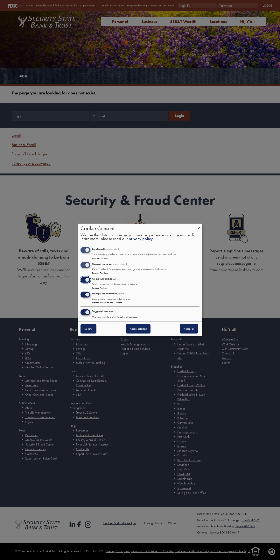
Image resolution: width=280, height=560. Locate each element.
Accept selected (138, 328)
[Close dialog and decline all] (199, 226)
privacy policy (141, 239)
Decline (88, 328)
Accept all (189, 328)
